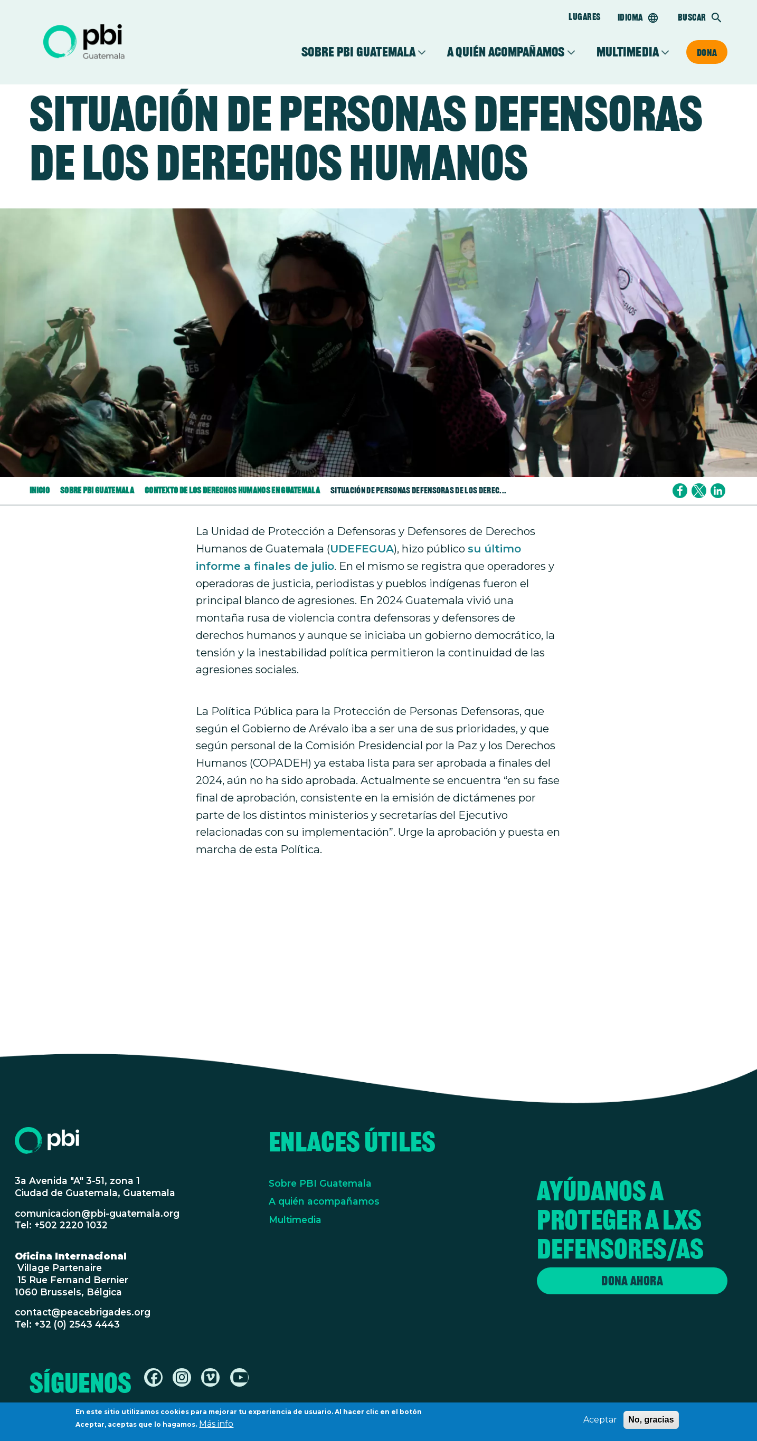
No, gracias (651, 1421)
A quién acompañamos (506, 52)
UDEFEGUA (362, 548)
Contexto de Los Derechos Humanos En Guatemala (232, 490)
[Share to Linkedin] (718, 490)
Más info (216, 1426)
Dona (707, 52)
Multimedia (628, 52)
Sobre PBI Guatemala (358, 52)
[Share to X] (699, 490)
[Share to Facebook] (680, 490)
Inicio (40, 490)
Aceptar (600, 1422)
